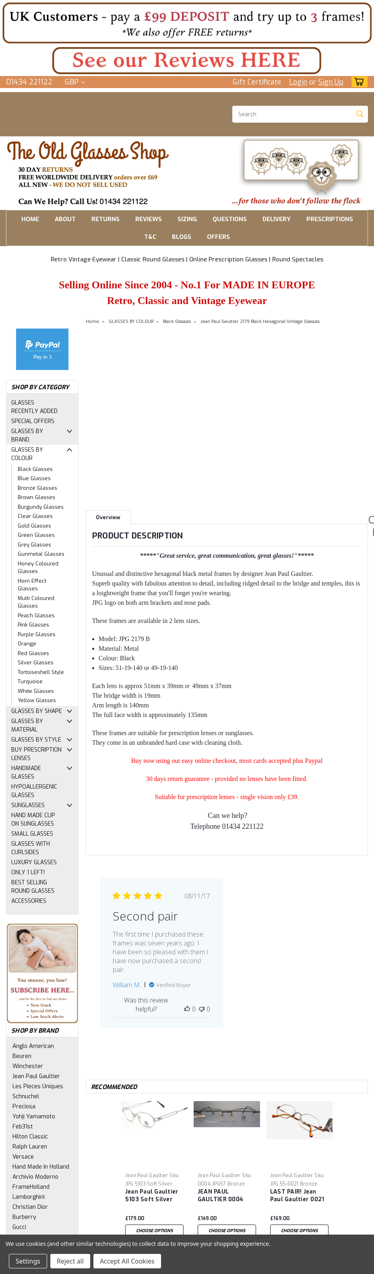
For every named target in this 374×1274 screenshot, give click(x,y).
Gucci (19, 1227)
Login (298, 82)
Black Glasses (35, 469)
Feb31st (22, 1126)
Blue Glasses (34, 478)
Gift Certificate (257, 82)
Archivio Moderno (35, 1177)
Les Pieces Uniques (37, 1086)
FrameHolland (31, 1187)
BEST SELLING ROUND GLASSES (32, 887)
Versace (23, 1157)
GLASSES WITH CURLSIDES (30, 848)
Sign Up (330, 82)
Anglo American (33, 1046)
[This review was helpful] (187, 1009)
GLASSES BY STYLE (36, 740)
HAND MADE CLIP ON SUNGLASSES (33, 820)
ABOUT (65, 219)
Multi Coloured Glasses (36, 602)
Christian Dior (30, 1207)
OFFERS (218, 237)
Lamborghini (28, 1197)
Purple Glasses (37, 634)
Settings (28, 1261)
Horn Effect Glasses (32, 584)
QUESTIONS (230, 219)
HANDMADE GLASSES (26, 772)
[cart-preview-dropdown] (357, 81)
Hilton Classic (30, 1136)
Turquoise (30, 681)
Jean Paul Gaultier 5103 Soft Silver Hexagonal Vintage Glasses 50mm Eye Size (153, 1196)
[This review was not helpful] (202, 1009)
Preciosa (23, 1106)
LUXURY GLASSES (34, 862)
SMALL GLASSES (32, 834)
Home (92, 321)
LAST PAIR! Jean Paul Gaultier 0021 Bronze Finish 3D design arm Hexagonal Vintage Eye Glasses (298, 1196)
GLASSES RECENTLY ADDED (34, 407)
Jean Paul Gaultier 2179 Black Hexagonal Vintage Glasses (260, 321)
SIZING (187, 219)
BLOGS (181, 237)
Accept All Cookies (127, 1261)
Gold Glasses (34, 525)
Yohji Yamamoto (33, 1116)
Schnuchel (25, 1096)
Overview (108, 517)
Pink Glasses (33, 624)
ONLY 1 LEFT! (28, 872)
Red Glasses (33, 653)
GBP (75, 82)
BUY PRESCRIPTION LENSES (36, 754)
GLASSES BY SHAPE (36, 711)
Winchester (27, 1066)
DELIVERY (276, 219)
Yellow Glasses (37, 700)
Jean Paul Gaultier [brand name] (146, 1175)
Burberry (24, 1217)
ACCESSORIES (28, 901)
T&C (150, 237)
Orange (27, 643)
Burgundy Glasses (41, 506)
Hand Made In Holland (40, 1167)
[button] (187, 22)
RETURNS (105, 219)
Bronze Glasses (37, 488)
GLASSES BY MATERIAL (27, 725)
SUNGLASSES (28, 805)
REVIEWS (148, 219)
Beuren (21, 1056)
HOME (30, 219)
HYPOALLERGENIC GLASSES (34, 791)
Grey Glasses (34, 544)
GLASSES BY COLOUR (27, 454)
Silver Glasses (36, 662)
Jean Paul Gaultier (36, 1076)
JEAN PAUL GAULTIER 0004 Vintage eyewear (222, 1196)
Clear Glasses (35, 516)
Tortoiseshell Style (41, 672)
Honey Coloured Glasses (38, 567)
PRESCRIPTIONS (329, 219)
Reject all (70, 1261)
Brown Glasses (36, 497)
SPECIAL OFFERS (32, 421)
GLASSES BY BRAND (27, 435)
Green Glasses (36, 535)
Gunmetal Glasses (41, 554)
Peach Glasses (36, 615)
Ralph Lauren (29, 1147)
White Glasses (36, 691)
